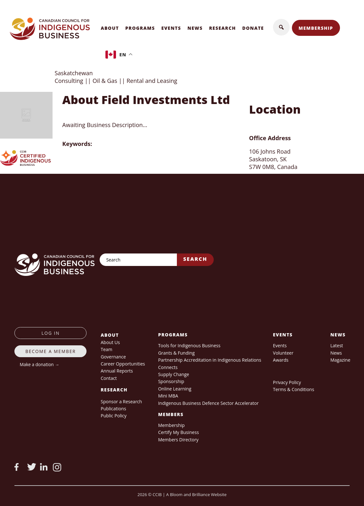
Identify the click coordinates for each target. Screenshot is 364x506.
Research (222, 28)
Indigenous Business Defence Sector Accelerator (208, 403)
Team (106, 349)
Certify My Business (178, 432)
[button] (281, 27)
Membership (316, 28)
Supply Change (173, 374)
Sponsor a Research (121, 401)
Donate (253, 28)
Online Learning (174, 389)
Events (171, 28)
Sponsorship (171, 381)
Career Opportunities (123, 364)
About (110, 28)
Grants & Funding (176, 353)
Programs (140, 28)
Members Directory (178, 440)
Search (195, 258)
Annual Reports (117, 371)
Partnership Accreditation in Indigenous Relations (209, 360)
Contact (109, 378)
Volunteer (283, 353)
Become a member (50, 351)
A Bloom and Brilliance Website (196, 494)
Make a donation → (39, 364)
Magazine (340, 360)
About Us (110, 342)
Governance (113, 357)
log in (50, 333)
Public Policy (114, 416)
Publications (113, 409)
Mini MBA (168, 396)
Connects (168, 367)
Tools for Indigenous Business (189, 345)
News (195, 28)
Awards (280, 360)
